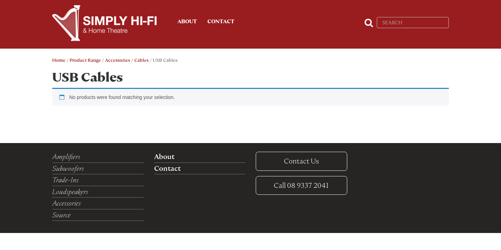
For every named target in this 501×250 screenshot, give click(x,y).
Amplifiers (66, 156)
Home (58, 60)
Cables (141, 60)
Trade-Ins (65, 180)
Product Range (85, 60)
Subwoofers (68, 168)
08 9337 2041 (301, 185)
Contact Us (301, 161)
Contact (220, 21)
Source (61, 215)
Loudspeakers (70, 192)
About (187, 21)
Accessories (117, 60)
